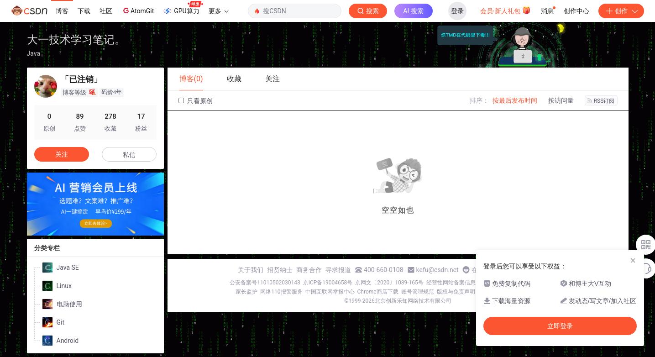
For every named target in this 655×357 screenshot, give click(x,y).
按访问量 (561, 100)
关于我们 (250, 269)
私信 (129, 154)
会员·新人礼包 (505, 10)
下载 (84, 11)
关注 (61, 154)
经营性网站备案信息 (451, 282)
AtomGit (137, 10)
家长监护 (246, 292)
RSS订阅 (601, 101)
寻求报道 (338, 269)
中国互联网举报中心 (330, 292)
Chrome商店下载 (377, 292)
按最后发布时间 (515, 100)
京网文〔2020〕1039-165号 (389, 282)
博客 (62, 11)
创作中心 (576, 11)
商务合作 (309, 269)
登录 (457, 11)
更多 (219, 11)
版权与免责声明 (456, 292)
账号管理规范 (417, 292)
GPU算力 (183, 8)
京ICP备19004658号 (328, 282)
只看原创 (195, 101)
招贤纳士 (280, 269)
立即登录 (560, 326)
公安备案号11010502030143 (265, 282)
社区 (106, 11)
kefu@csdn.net (437, 269)
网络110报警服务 (281, 292)
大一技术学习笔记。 (76, 39)
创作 (621, 11)
